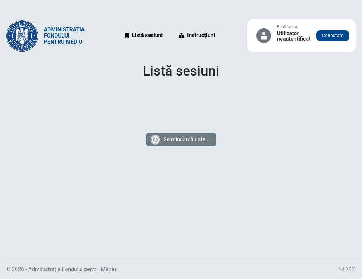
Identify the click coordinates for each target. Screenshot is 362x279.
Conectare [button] (333, 35)
